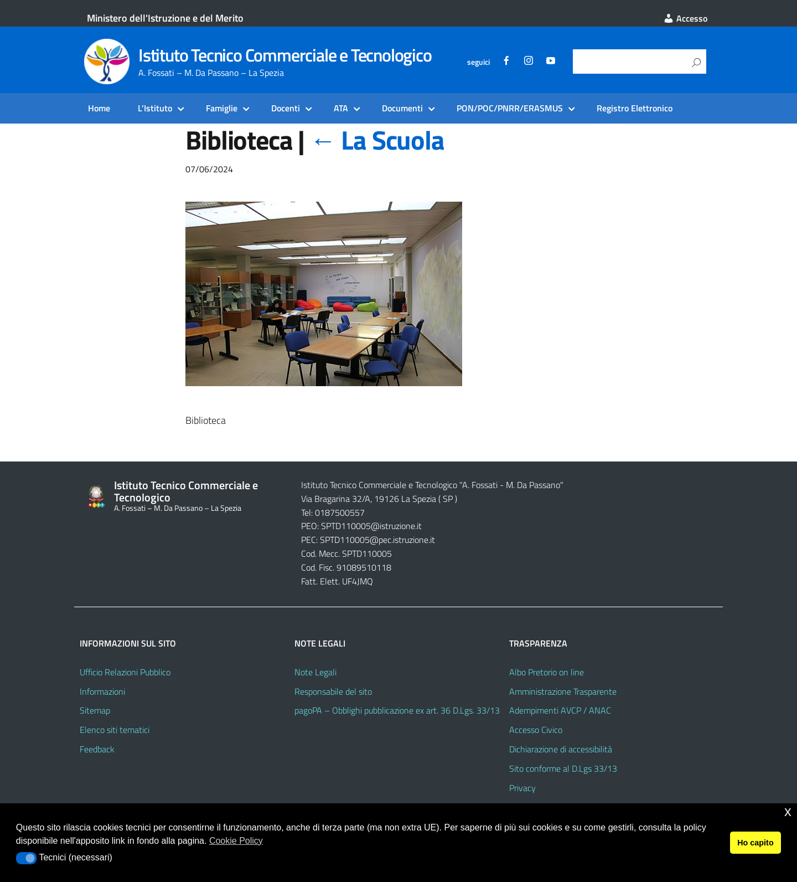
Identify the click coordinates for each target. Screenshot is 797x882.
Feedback (97, 749)
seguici (478, 62)
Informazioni (102, 691)
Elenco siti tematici (114, 729)
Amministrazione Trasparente (563, 691)
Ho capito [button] (755, 842)
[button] (26, 858)
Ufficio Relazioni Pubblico (125, 672)
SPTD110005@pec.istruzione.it (377, 539)
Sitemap (95, 710)
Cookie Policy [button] (236, 840)
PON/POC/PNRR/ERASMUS (510, 108)
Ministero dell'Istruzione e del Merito (165, 18)
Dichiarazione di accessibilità (560, 749)
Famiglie (221, 108)
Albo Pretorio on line (546, 672)
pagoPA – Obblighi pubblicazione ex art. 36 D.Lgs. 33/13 (397, 710)
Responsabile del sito (333, 691)
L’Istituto (155, 108)
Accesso (685, 18)
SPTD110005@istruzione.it (371, 525)
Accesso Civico (535, 729)
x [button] (787, 811)
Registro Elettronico (634, 108)
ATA (341, 108)
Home (99, 108)
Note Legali (315, 672)
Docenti (285, 108)
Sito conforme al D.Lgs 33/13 (563, 768)
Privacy (522, 787)
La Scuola (377, 140)
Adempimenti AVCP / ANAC (560, 710)
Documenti (402, 108)
